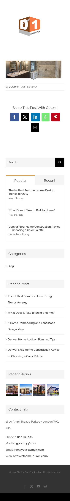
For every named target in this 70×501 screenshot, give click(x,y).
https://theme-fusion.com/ (31, 456)
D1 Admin (14, 86)
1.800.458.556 (24, 437)
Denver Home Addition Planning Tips (31, 339)
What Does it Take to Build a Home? (32, 210)
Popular (20, 180)
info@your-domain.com (29, 449)
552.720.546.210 (26, 443)
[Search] (59, 162)
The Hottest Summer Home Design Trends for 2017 (31, 192)
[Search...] (30, 162)
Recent (49, 180)
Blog (11, 266)
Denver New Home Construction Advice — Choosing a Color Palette (34, 228)
